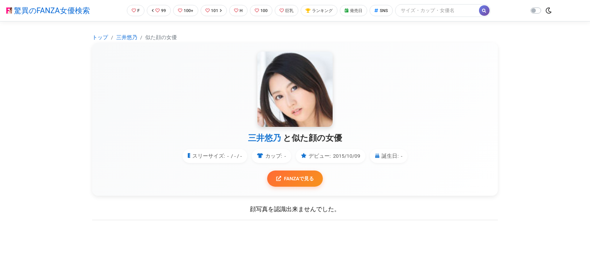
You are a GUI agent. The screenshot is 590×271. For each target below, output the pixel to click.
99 (154, 10)
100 (262, 10)
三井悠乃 (126, 37)
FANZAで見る (295, 179)
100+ (182, 10)
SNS (393, 10)
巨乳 (290, 10)
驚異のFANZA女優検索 (48, 10)
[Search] (450, 10)
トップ (100, 37)
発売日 (364, 10)
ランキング (326, 10)
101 (212, 10)
